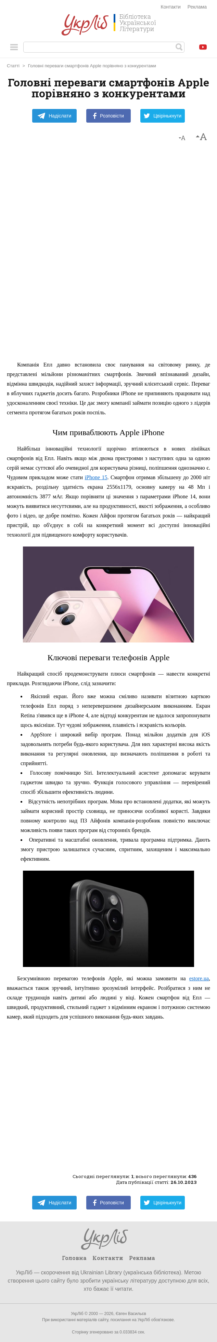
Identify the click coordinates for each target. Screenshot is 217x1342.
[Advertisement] (108, 254)
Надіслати (54, 116)
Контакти (171, 6)
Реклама (197, 6)
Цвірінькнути (162, 116)
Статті (13, 65)
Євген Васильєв (131, 1313)
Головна (74, 1257)
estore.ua (199, 978)
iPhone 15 (96, 477)
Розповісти (108, 116)
